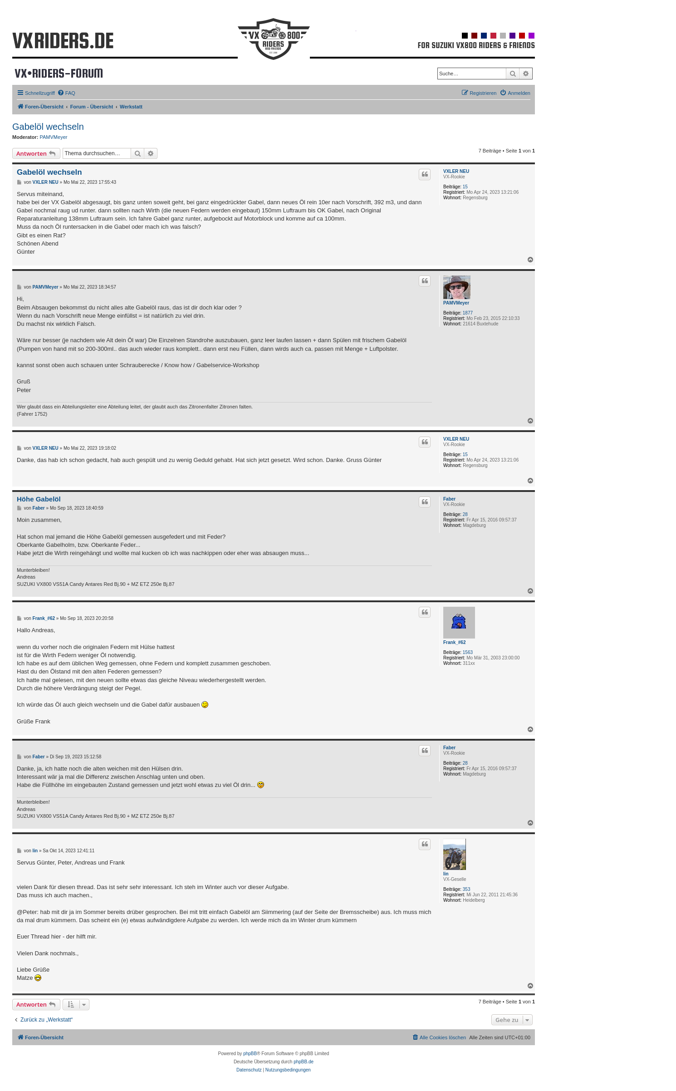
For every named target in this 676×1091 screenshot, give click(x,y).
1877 (468, 312)
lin (446, 873)
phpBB (250, 1053)
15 (465, 186)
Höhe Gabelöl (39, 499)
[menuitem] (66, 93)
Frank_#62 (454, 642)
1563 (468, 652)
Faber (449, 498)
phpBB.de (304, 1061)
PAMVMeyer (54, 137)
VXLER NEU (456, 171)
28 (465, 514)
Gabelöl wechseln (48, 127)
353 (466, 889)
